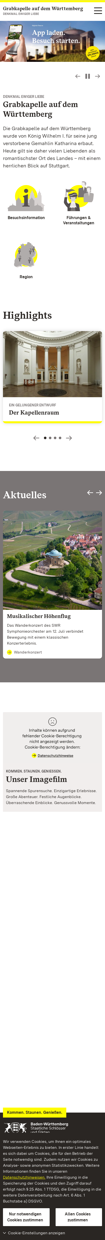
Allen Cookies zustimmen (78, 1217)
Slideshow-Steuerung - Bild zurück (77, 76)
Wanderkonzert (24, 653)
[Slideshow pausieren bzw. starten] (87, 76)
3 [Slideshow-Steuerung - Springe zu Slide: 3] (55, 438)
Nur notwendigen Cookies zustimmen (25, 1217)
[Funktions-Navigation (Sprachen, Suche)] (98, 11)
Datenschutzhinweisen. (24, 1177)
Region (26, 276)
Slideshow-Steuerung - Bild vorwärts (97, 76)
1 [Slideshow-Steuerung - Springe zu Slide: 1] (45, 438)
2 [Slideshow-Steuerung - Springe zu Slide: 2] (50, 438)
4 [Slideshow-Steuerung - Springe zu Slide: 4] (60, 438)
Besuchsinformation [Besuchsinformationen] (26, 217)
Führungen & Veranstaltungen (78, 220)
